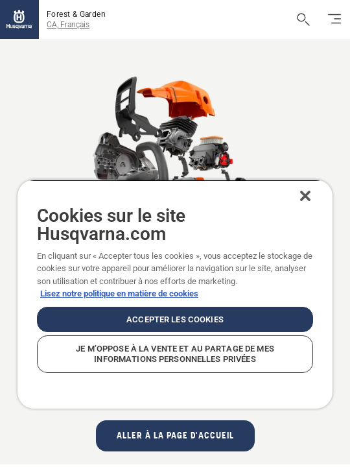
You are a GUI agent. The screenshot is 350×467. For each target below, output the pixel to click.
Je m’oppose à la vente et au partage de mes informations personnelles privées (175, 354)
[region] (175, 294)
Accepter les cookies (175, 319)
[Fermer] (314, 196)
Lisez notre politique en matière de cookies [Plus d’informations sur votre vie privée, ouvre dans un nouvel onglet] (119, 293)
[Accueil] (19, 19)
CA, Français (68, 24)
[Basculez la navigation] (334, 19)
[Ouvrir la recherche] (303, 19)
